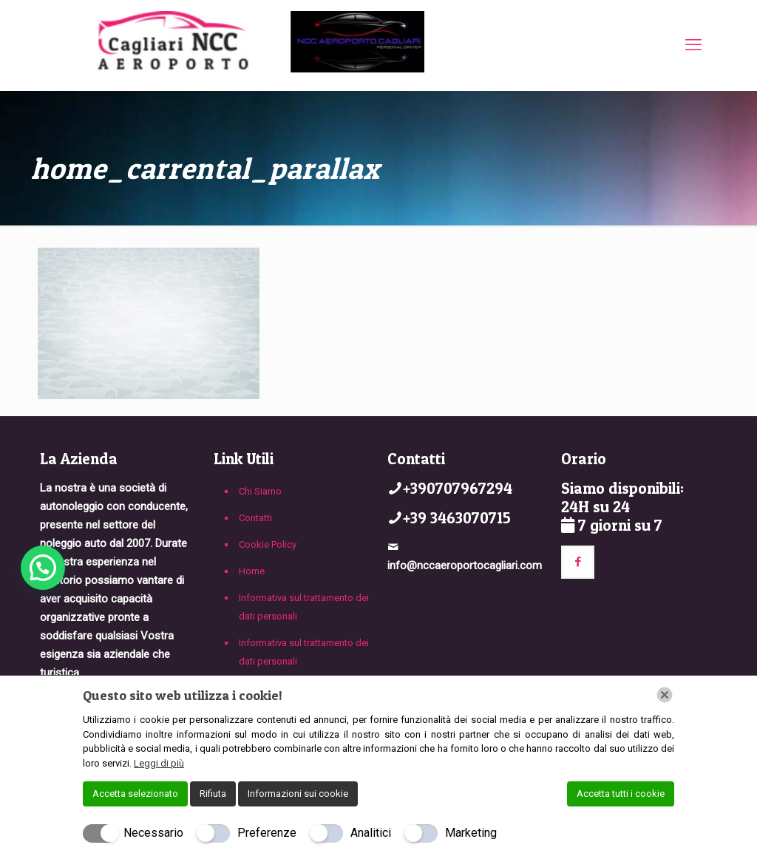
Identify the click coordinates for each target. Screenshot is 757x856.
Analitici (370, 833)
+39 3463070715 (457, 518)
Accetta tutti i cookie (621, 793)
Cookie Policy (267, 544)
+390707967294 (457, 488)
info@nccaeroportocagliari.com (464, 565)
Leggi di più (159, 763)
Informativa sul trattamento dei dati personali (304, 607)
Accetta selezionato (135, 793)
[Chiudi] (664, 694)
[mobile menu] (693, 45)
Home (252, 571)
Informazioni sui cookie (298, 793)
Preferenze (266, 833)
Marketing (471, 833)
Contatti (255, 517)
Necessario (153, 833)
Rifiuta (213, 793)
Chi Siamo (260, 491)
